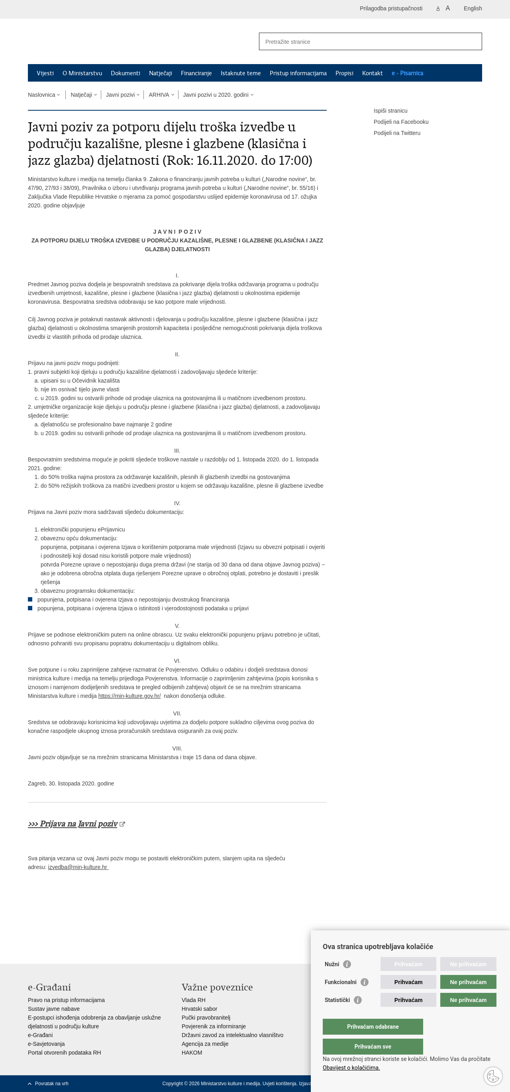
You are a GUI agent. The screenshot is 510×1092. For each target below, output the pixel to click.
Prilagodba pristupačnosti (391, 8)
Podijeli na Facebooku (396, 122)
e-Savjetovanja (46, 1044)
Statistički (337, 1016)
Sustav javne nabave (54, 1009)
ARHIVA (159, 95)
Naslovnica (41, 95)
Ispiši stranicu (385, 111)
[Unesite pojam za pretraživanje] (362, 41)
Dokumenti (125, 73)
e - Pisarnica (407, 73)
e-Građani (40, 1035)
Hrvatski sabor (199, 1009)
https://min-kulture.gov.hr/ (129, 696)
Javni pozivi (120, 95)
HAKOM (192, 1052)
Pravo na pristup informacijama (66, 1000)
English (473, 8)
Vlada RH (194, 1000)
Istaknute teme (241, 73)
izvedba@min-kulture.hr (78, 867)
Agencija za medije (205, 1044)
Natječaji (160, 73)
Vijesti (45, 73)
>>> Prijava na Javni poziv (72, 824)
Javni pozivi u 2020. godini (216, 95)
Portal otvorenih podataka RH (64, 1052)
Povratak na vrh (52, 1083)
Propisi (344, 73)
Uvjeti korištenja (279, 1083)
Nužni (332, 980)
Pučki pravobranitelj (206, 1017)
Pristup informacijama (298, 73)
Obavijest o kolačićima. (351, 1068)
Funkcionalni (341, 998)
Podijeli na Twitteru (391, 133)
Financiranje (196, 73)
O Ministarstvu (82, 73)
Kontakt (372, 73)
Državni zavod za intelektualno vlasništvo (232, 1035)
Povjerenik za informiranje (214, 1026)
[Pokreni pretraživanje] (473, 41)
